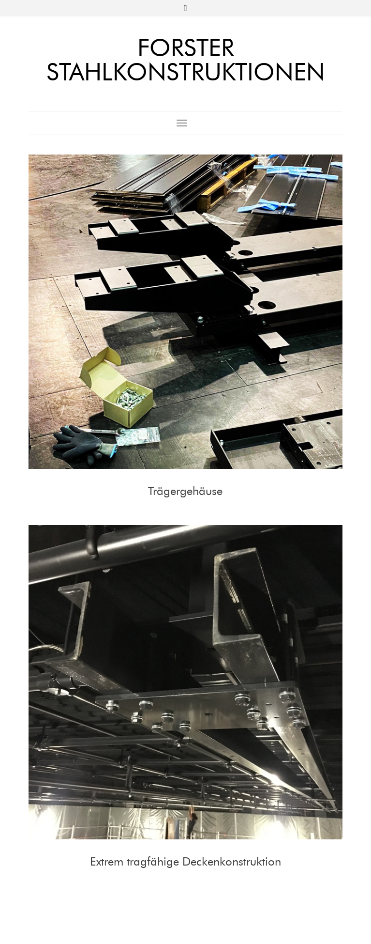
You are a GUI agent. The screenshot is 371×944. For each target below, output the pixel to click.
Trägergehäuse (185, 491)
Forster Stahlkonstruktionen (185, 60)
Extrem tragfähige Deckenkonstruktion (185, 861)
